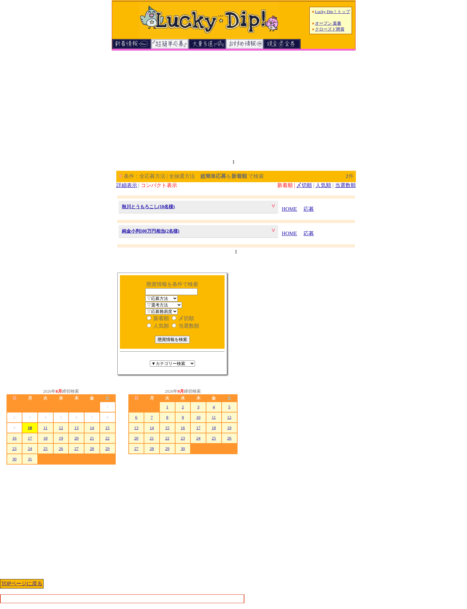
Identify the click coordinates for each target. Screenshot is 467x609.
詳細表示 (126, 185)
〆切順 (304, 185)
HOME (289, 209)
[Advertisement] (234, 101)
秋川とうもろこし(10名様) (148, 206)
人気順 (323, 185)
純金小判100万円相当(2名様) (150, 231)
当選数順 (345, 185)
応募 (309, 209)
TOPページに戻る (21, 583)
